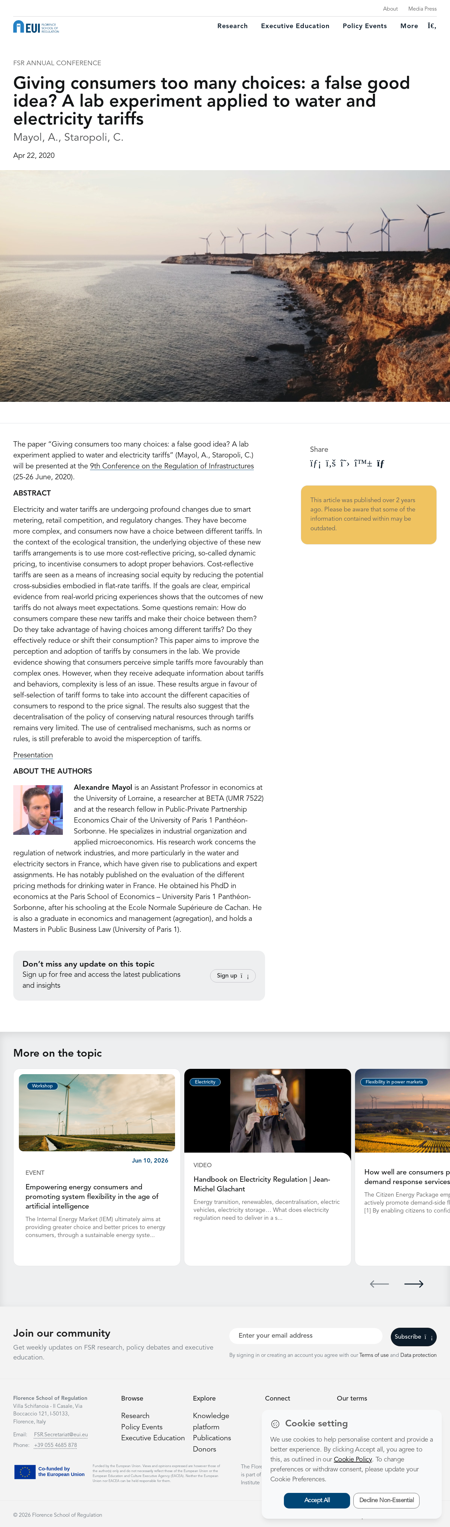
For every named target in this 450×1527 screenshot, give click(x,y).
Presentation (33, 755)
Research (232, 26)
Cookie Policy (353, 1459)
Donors (204, 1448)
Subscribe (414, 1336)
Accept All (317, 1500)
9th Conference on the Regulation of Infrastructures (172, 466)
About (390, 9)
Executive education (295, 26)
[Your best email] (306, 1335)
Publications (212, 1437)
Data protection (418, 1354)
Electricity (205, 1082)
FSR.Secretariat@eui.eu (61, 1434)
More (409, 26)
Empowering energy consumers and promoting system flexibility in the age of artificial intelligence (91, 1197)
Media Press (422, 9)
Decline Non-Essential (386, 1500)
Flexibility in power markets (394, 1082)
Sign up (233, 976)
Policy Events (365, 26)
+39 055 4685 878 (55, 1444)
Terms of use (374, 1354)
